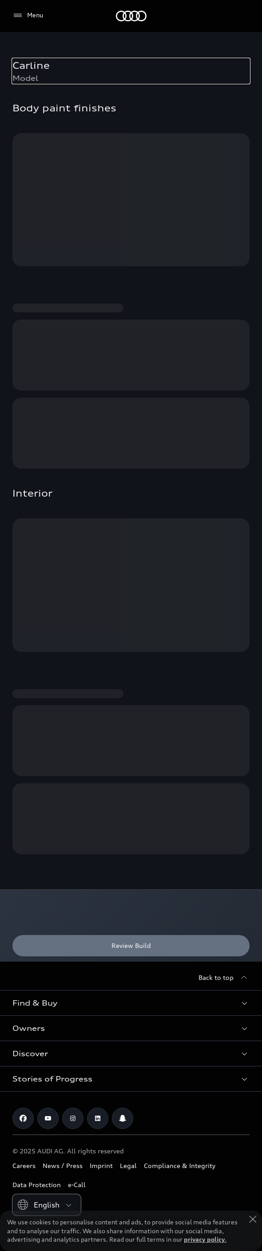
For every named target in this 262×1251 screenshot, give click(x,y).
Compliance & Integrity (179, 1165)
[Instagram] (72, 1118)
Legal (128, 1165)
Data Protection (36, 1184)
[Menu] (27, 15)
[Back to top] (224, 977)
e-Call (77, 1184)
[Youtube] (48, 1118)
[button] (131, 1003)
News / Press (63, 1165)
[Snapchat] (122, 1118)
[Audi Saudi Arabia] (131, 16)
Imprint (101, 1165)
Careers (24, 1165)
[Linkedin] (97, 1118)
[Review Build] (131, 945)
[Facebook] (23, 1118)
